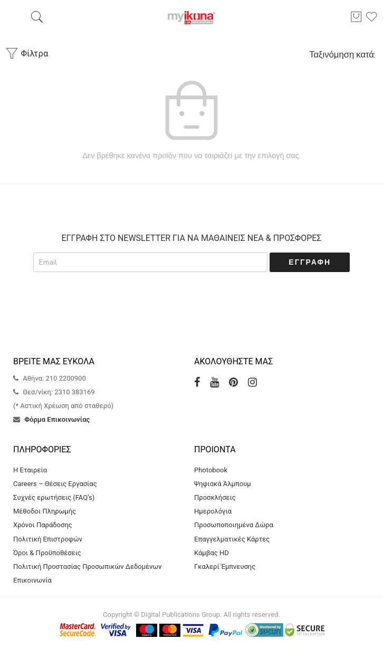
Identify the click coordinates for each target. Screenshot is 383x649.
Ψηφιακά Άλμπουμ (222, 484)
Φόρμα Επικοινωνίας (57, 419)
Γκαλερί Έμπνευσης (224, 566)
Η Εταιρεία (30, 470)
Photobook (210, 470)
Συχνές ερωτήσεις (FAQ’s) (53, 497)
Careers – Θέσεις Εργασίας (55, 484)
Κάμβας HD (211, 553)
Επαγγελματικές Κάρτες (232, 539)
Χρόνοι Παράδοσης (42, 525)
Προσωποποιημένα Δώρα (233, 525)
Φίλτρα (26, 53)
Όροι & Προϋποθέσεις (47, 553)
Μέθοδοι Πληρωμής (44, 511)
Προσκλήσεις (215, 497)
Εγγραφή (310, 262)
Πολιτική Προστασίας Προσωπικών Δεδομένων (87, 566)
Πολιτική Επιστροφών (47, 539)
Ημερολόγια (213, 511)
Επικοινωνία (32, 580)
